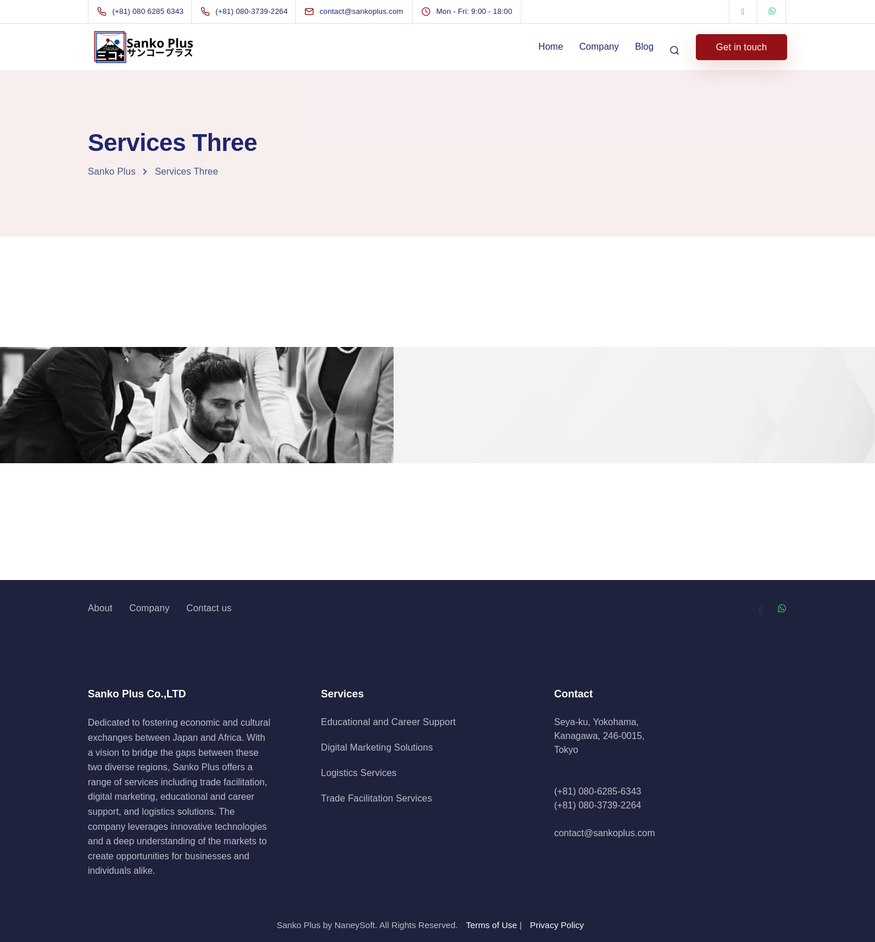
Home (551, 46)
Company (598, 46)
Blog (644, 46)
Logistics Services (358, 773)
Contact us (209, 608)
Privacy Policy (557, 925)
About (100, 608)
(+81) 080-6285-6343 (598, 791)
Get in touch (741, 47)
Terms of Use (491, 925)
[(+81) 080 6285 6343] (142, 11)
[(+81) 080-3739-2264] (246, 11)
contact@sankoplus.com (604, 833)
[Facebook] (743, 11)
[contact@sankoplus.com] (364, 11)
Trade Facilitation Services (376, 798)
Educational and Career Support (388, 722)
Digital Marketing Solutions (377, 747)
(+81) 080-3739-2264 (598, 805)
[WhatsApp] (772, 11)
